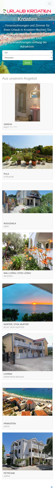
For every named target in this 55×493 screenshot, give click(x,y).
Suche (28, 63)
